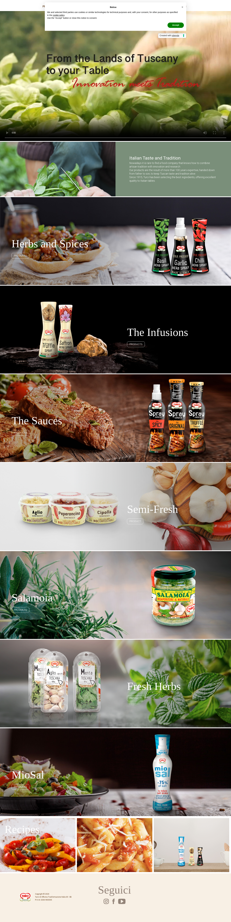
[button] (182, 7)
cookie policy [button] (58, 15)
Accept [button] (175, 25)
